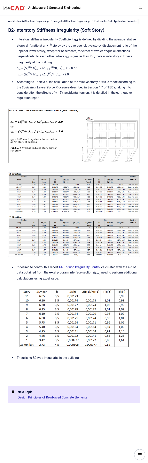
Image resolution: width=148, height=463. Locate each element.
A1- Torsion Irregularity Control (79, 267)
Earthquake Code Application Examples (115, 21)
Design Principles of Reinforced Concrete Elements (52, 397)
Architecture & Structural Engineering (54, 8)
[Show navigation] (139, 454)
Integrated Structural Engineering (71, 21)
